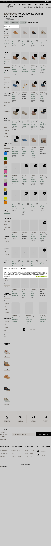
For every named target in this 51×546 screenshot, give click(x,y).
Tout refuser (7, 276)
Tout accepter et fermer (41, 276)
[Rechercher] (7, 26)
